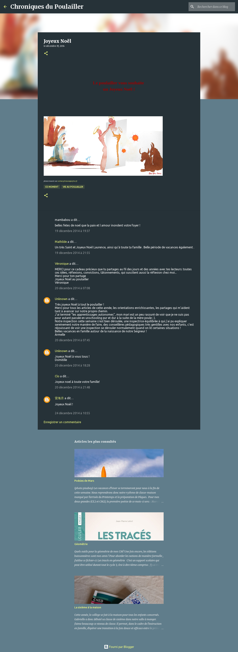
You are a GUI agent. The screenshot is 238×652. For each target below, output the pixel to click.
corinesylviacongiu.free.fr (67, 181)
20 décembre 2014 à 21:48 (72, 387)
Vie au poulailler (73, 187)
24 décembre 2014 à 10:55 (72, 413)
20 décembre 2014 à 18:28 (72, 365)
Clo (57, 376)
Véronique (62, 263)
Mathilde (61, 241)
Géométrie (81, 544)
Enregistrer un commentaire (62, 422)
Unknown (61, 299)
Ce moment (52, 187)
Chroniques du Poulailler (46, 6)
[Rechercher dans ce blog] (215, 6)
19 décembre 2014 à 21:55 (72, 252)
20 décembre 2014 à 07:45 (72, 340)
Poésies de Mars (84, 480)
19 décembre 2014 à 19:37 (72, 231)
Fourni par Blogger (119, 646)
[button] (46, 53)
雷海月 (59, 398)
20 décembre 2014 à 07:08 (72, 288)
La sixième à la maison (87, 607)
